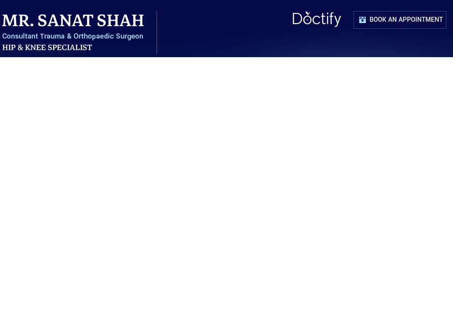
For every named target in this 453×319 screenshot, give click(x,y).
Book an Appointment (407, 22)
